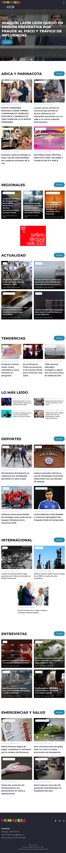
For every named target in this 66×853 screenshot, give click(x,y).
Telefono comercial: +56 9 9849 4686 (13, 837)
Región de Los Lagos (8, 193)
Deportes (5, 447)
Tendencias (28, 346)
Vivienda (5, 346)
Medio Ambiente (51, 346)
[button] (24, 59)
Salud (4, 263)
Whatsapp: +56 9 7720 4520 (10, 831)
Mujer (4, 642)
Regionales (28, 193)
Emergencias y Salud (8, 293)
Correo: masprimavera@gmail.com (12, 834)
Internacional (39, 547)
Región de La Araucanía (53, 193)
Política (5, 547)
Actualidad (39, 263)
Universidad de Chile (41, 488)
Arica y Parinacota (8, 82)
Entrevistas (39, 642)
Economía (38, 293)
